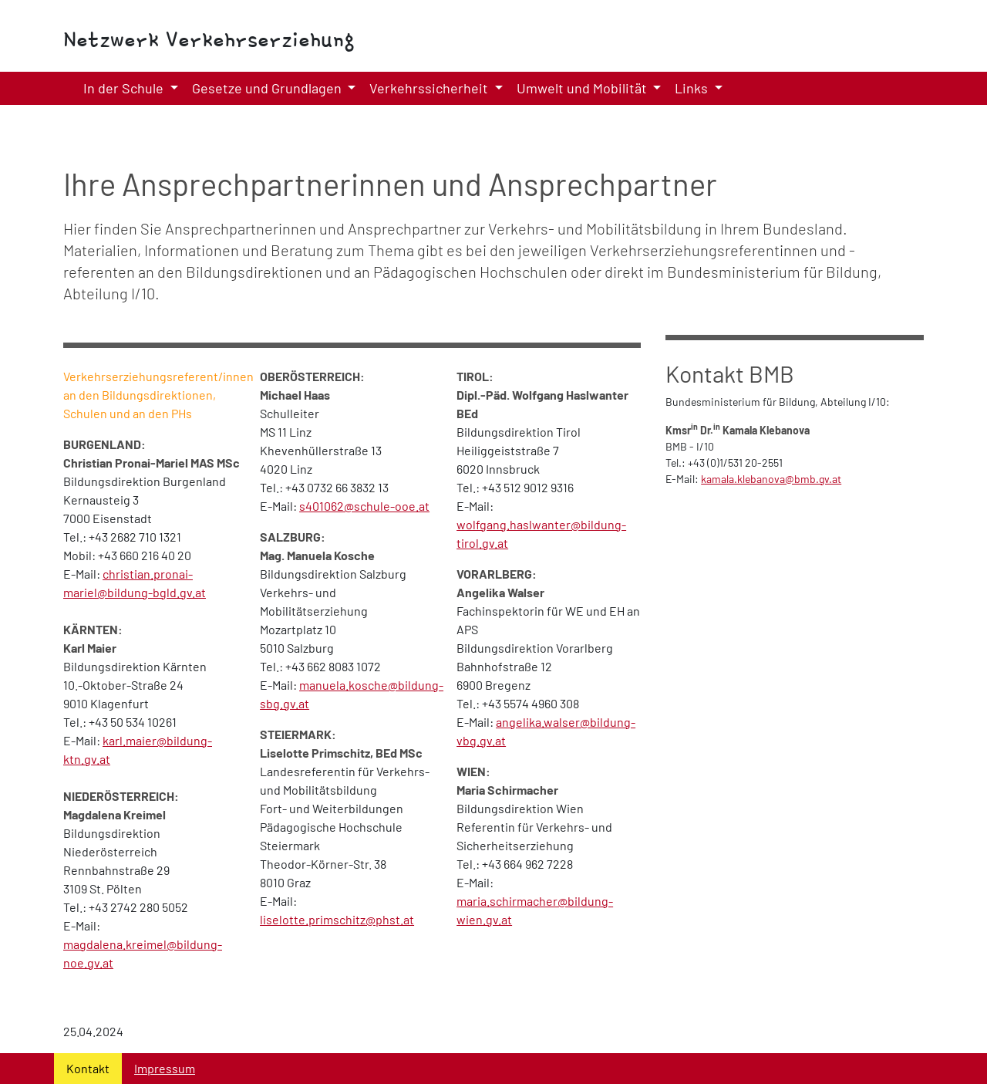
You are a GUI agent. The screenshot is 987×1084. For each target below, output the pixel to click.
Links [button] (693, 87)
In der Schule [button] (125, 87)
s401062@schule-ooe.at (364, 505)
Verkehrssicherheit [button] (430, 87)
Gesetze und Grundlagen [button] (268, 87)
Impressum (164, 1068)
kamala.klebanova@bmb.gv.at (771, 478)
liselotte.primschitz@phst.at (337, 919)
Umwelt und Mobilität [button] (583, 87)
